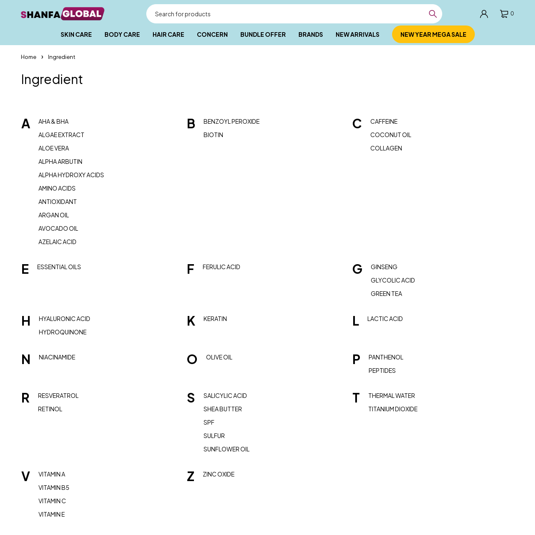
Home (28, 57)
